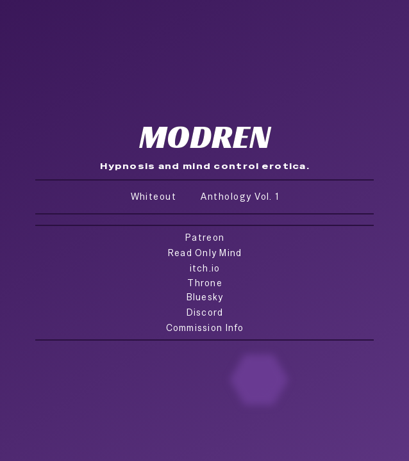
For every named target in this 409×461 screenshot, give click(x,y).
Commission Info (205, 327)
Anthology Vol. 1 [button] (240, 196)
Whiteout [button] (154, 196)
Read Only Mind (205, 253)
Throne (204, 283)
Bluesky (205, 297)
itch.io (205, 268)
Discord (205, 312)
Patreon (204, 237)
